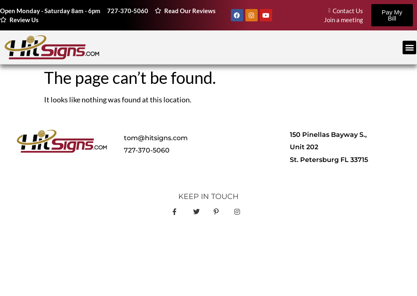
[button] (409, 47)
